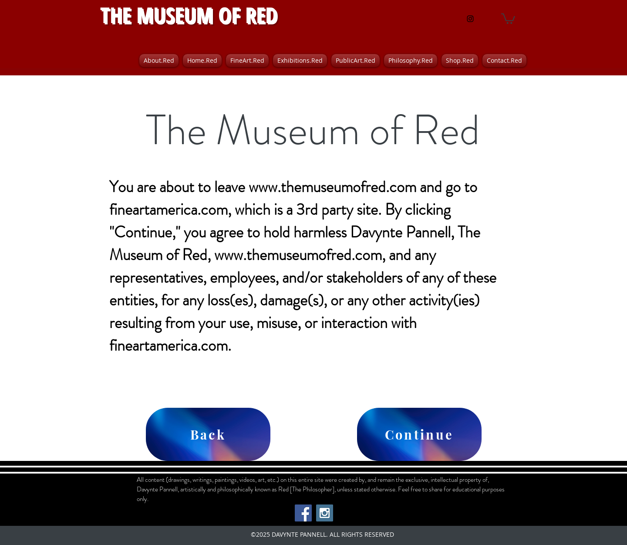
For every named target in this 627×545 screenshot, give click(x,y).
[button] (508, 18)
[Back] (208, 434)
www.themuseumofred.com (332, 187)
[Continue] (419, 434)
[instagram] (470, 18)
